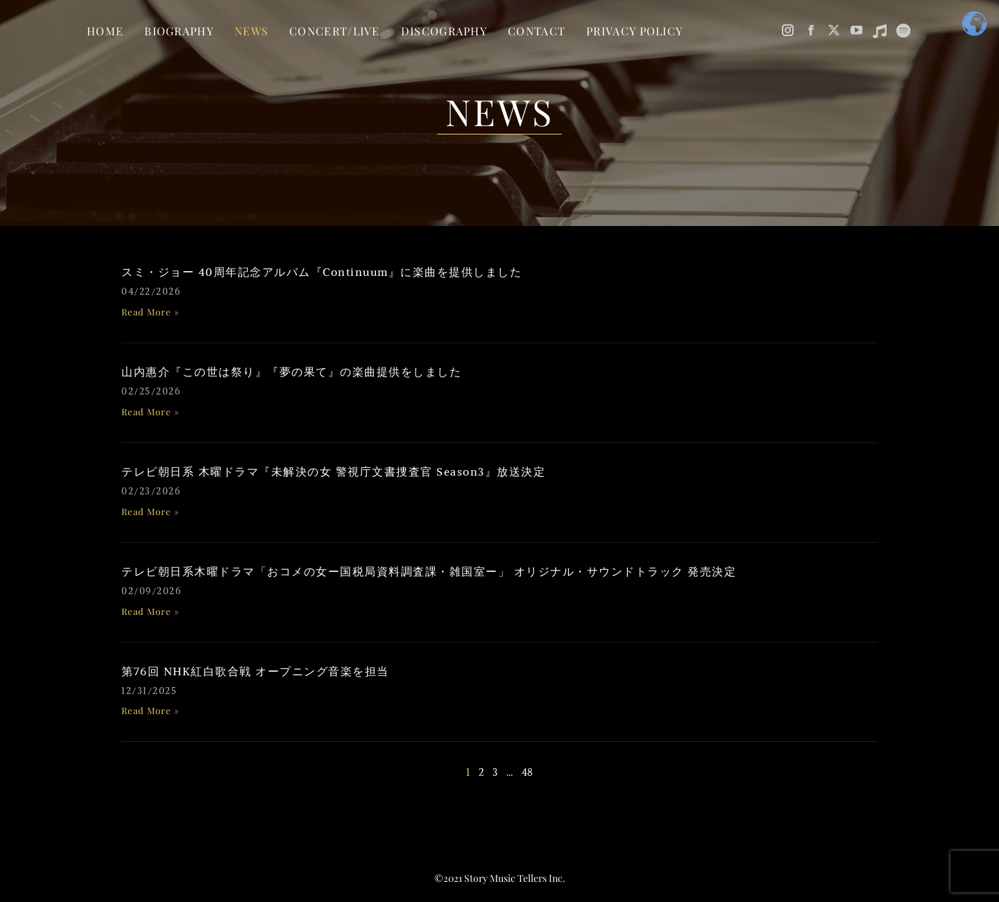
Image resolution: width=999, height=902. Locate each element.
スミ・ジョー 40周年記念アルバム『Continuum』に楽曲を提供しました (321, 272)
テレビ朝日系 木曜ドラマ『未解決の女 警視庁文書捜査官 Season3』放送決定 (333, 471)
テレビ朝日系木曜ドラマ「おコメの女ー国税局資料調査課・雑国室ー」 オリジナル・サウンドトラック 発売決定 (428, 571)
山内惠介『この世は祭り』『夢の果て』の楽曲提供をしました (291, 372)
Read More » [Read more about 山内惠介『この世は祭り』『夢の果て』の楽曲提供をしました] (150, 411)
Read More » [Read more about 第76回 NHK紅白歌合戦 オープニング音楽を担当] (150, 710)
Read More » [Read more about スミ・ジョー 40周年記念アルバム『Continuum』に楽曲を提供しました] (150, 312)
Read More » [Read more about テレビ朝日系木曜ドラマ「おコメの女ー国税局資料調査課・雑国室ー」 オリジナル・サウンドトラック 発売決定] (150, 611)
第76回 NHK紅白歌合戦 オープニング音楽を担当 (255, 671)
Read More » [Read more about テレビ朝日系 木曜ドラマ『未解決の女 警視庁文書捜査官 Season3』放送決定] (150, 511)
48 (527, 772)
